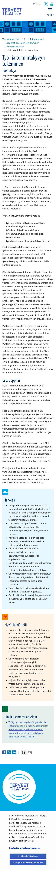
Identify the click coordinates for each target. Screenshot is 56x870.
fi (24, 39)
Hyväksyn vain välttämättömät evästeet (28, 862)
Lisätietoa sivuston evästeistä (24, 847)
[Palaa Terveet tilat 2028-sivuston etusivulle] (12, 11)
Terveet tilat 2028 (10, 39)
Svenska (37, 3)
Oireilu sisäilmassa (15, 46)
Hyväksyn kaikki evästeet (28, 856)
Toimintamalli (37, 39)
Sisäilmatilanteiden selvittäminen (22, 42)
